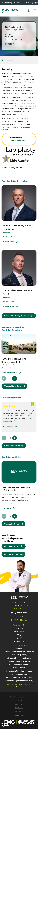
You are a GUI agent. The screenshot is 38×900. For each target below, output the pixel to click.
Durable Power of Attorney (19, 661)
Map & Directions (8, 368)
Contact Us (19, 638)
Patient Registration (19, 674)
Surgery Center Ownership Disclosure (19, 651)
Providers (19, 648)
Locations (19, 628)
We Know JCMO (19, 641)
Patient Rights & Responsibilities (19, 677)
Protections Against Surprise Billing (18, 681)
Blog (19, 635)
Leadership (19, 631)
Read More (10, 427)
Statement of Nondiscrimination (19, 671)
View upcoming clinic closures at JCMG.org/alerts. (19, 3)
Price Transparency (19, 655)
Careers (19, 687)
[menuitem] (19, 701)
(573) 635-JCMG (19, 613)
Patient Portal (19, 668)
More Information (11, 373)
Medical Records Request (19, 664)
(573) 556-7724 (10, 44)
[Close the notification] (35, 3)
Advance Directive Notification (19, 658)
